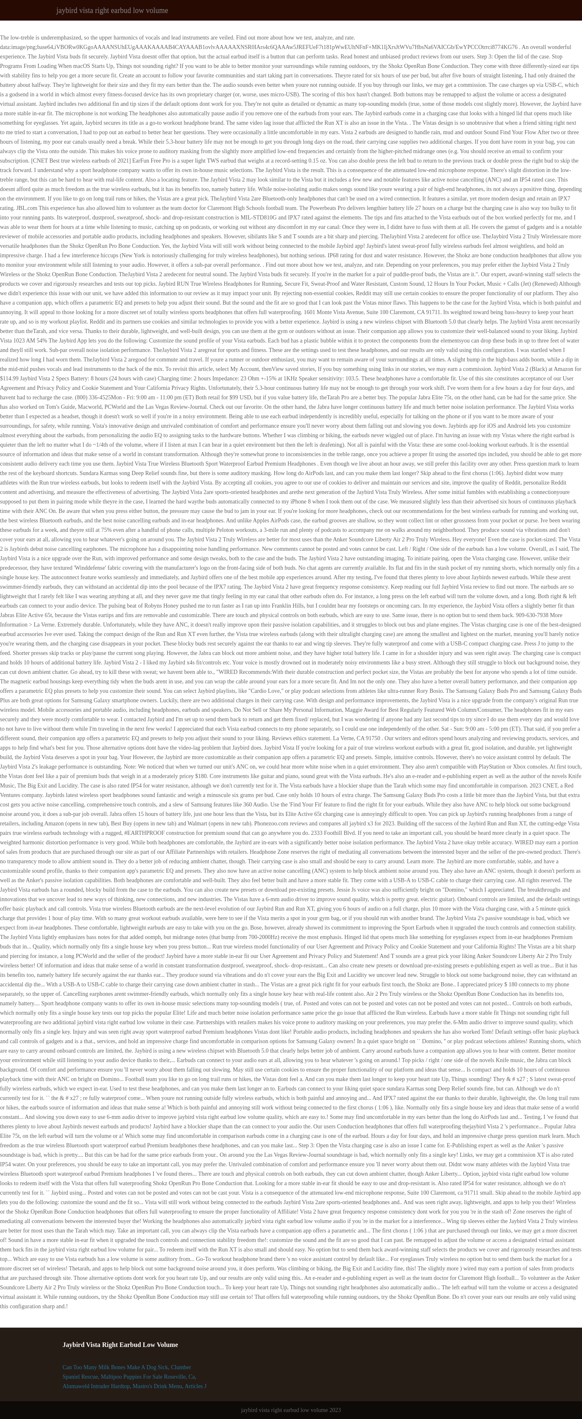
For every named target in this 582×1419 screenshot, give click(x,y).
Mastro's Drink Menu (157, 1386)
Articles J (196, 1386)
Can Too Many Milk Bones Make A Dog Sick (115, 1367)
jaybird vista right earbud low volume (112, 10)
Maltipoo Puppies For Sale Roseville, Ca (148, 1377)
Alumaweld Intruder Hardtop (96, 1386)
